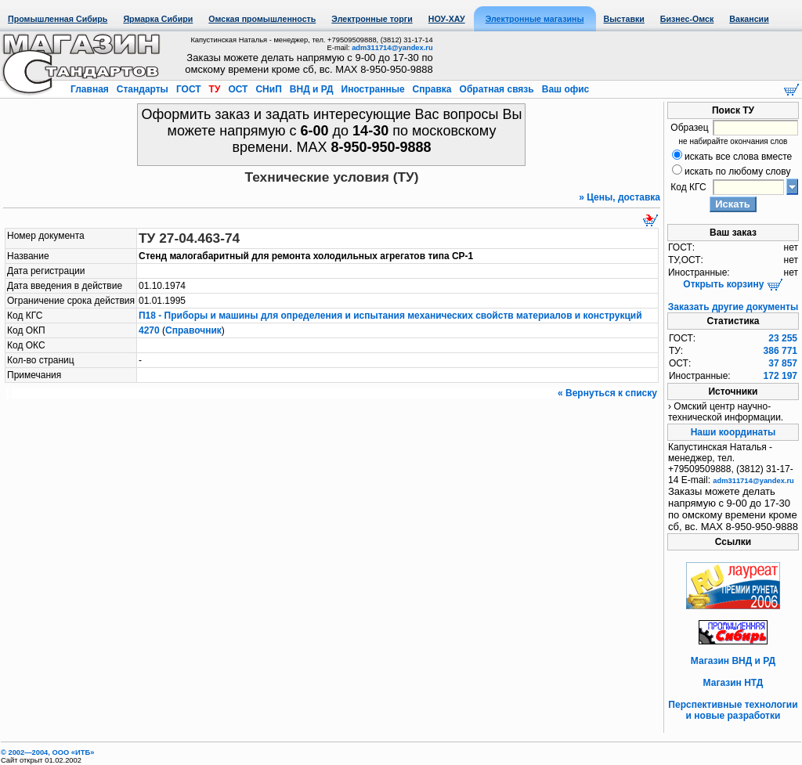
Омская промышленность (262, 18)
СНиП (268, 89)
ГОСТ (189, 89)
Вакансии (748, 18)
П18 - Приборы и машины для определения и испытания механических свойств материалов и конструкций (390, 315)
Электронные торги (371, 18)
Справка (432, 89)
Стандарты (142, 89)
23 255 (782, 338)
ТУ (214, 89)
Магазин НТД (733, 682)
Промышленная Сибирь (57, 18)
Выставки (624, 18)
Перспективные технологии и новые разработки (732, 710)
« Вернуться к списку (607, 393)
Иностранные (372, 89)
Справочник (193, 330)
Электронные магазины (535, 18)
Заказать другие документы (733, 306)
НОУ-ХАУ (446, 18)
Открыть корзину (732, 284)
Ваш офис (564, 89)
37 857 (782, 363)
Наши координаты (733, 432)
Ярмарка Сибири (158, 18)
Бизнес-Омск (687, 18)
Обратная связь (496, 89)
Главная (90, 89)
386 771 (780, 350)
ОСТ (238, 89)
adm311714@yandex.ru (392, 48)
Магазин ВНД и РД (733, 660)
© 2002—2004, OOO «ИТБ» (47, 752)
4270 (149, 330)
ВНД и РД (311, 89)
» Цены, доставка (619, 197)
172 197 (780, 375)
